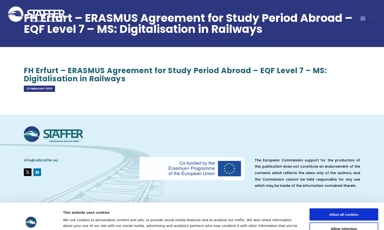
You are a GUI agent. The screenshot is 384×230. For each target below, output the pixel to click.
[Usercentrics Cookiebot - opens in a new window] (31, 220)
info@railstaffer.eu (41, 160)
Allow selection (344, 202)
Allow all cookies (344, 188)
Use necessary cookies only (344, 216)
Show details (252, 220)
